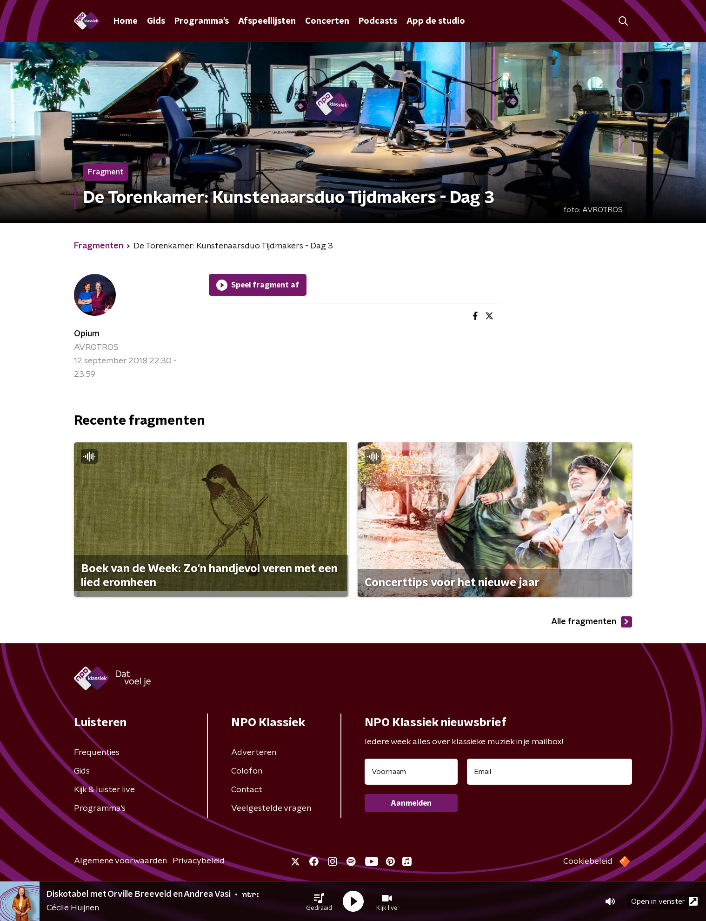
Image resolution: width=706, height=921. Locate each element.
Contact (246, 790)
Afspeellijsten (267, 21)
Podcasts (378, 21)
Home (125, 21)
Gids (156, 21)
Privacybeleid (199, 861)
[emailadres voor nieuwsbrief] (549, 772)
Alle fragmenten (591, 621)
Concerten (327, 21)
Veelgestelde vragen (271, 808)
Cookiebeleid (588, 861)
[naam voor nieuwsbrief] (411, 772)
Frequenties (97, 752)
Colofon (246, 771)
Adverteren (253, 752)
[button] (319, 901)
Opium (87, 334)
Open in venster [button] (664, 901)
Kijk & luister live (104, 790)
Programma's (201, 21)
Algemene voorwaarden (120, 861)
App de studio (435, 21)
